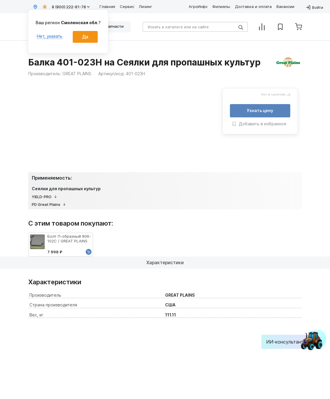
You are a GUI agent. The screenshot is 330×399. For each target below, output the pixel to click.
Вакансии (285, 6)
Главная (107, 6)
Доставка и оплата (253, 6)
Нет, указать (49, 36)
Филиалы (221, 6)
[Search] (195, 27)
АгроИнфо (198, 6)
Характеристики (165, 262)
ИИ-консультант (289, 342)
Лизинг (145, 6)
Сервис (127, 6)
